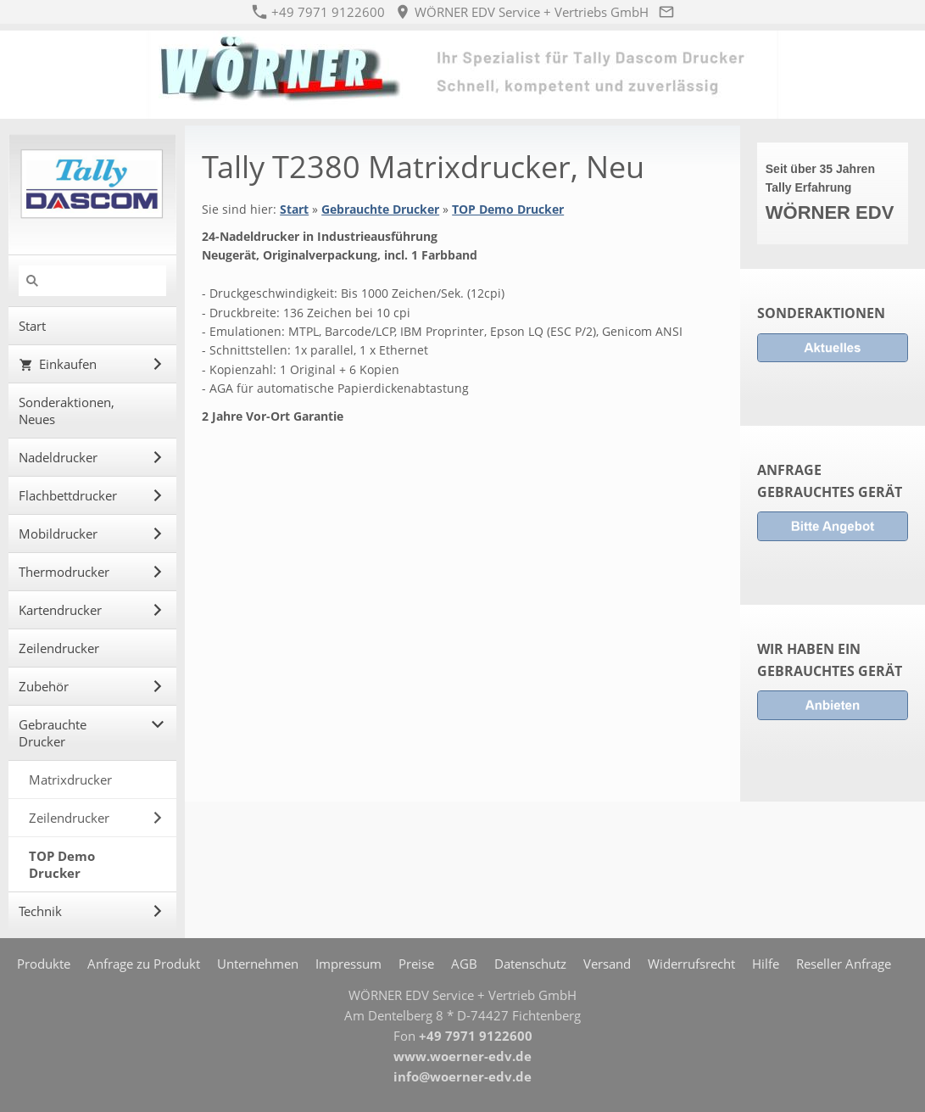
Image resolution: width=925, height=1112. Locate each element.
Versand (607, 963)
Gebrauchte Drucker (380, 209)
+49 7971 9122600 (319, 11)
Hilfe (765, 963)
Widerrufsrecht (691, 963)
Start (294, 209)
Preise (416, 963)
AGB (464, 963)
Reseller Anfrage (843, 963)
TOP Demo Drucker (508, 209)
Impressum (348, 963)
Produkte (43, 963)
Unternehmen (257, 963)
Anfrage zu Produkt (143, 963)
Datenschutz (530, 963)
